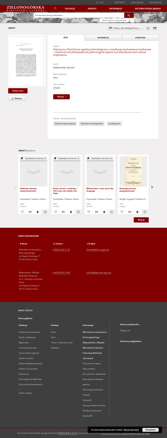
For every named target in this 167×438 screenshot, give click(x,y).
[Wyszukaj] (129, 15)
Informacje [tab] (103, 37)
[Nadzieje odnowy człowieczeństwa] (33, 171)
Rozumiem (151, 430)
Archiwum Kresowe (28, 347)
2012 (55, 77)
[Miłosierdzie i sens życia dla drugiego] (100, 171)
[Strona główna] (55, 8)
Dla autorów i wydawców (94, 374)
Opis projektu (89, 368)
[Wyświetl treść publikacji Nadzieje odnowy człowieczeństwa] (37, 212)
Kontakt (86, 394)
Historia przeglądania (148, 8)
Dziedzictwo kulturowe (29, 332)
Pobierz (16, 98)
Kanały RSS (88, 415)
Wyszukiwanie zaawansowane (114, 20)
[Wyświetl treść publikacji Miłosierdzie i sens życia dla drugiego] (104, 212)
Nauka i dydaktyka (27, 337)
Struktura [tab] (140, 37)
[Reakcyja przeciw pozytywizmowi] (133, 171)
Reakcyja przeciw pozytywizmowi (128, 189)
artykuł (56, 87)
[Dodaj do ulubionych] (148, 28)
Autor (53, 332)
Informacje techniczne (93, 389)
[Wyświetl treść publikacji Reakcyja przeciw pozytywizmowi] (137, 212)
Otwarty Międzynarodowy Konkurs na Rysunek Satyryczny (31, 368)
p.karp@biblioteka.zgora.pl (98, 272)
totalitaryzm (114, 123)
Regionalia (24, 342)
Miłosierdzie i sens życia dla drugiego (99, 189)
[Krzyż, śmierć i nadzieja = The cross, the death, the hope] (67, 171)
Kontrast (120, 2)
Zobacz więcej (25, 393)
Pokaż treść (17, 90)
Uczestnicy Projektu (92, 363)
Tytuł (53, 337)
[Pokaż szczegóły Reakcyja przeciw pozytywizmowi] (144, 212)
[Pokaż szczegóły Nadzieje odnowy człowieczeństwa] (44, 212)
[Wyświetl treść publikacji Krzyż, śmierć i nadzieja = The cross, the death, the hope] (71, 212)
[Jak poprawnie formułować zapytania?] (131, 20)
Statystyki (87, 400)
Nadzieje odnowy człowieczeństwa (28, 189)
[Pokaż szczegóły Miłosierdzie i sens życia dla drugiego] (111, 212)
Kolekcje (70, 8)
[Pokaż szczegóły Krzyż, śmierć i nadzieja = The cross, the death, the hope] (78, 212)
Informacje (115, 8)
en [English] (101, 2)
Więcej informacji (131, 430)
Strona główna (25, 318)
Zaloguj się (155, 2)
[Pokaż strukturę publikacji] (33, 158)
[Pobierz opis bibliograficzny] (29, 212)
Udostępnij (137, 2)
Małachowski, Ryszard (63, 67)
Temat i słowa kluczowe (62, 342)
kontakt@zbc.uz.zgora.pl (97, 249)
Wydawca (55, 347)
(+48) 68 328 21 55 (61, 249)
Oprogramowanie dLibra (94, 405)
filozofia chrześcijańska (92, 123)
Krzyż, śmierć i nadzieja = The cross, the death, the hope (65, 190)
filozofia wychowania (65, 123)
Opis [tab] (65, 37)
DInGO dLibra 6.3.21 (68, 433)
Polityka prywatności (92, 410)
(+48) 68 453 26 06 (61, 272)
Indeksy (92, 8)
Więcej (141, 219)
